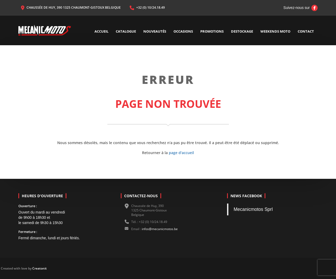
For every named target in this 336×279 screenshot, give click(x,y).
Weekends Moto (275, 31)
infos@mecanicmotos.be (160, 229)
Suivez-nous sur (299, 8)
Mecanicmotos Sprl (253, 209)
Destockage (242, 31)
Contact (306, 31)
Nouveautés (154, 31)
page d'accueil (181, 152)
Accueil (101, 31)
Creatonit (11, 268)
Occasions (183, 31)
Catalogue (126, 31)
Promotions (212, 31)
